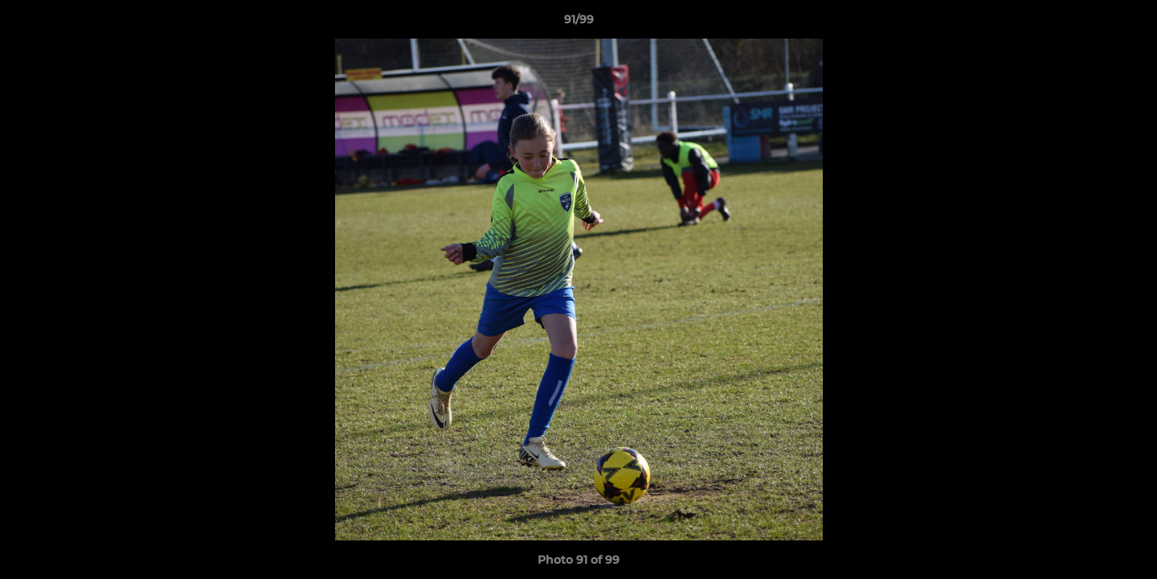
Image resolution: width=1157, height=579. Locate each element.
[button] (1128, 23)
